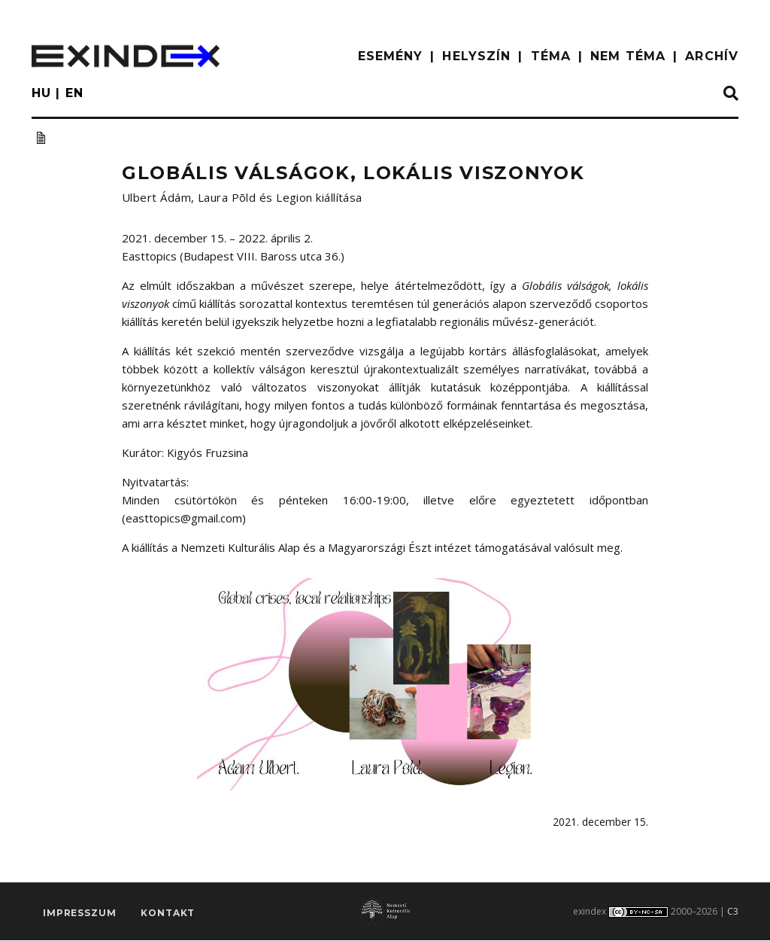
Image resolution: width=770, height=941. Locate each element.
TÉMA (551, 56)
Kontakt (168, 915)
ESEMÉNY (390, 56)
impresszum (79, 915)
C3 (732, 912)
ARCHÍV (711, 56)
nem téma (627, 56)
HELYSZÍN (476, 56)
